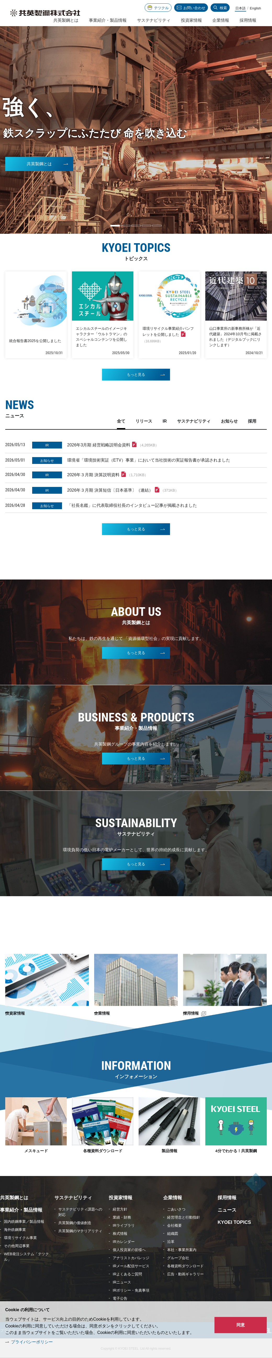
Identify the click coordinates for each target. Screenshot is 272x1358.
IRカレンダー (124, 1241)
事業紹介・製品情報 (108, 20)
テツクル (161, 8)
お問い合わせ (194, 8)
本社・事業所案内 (181, 1249)
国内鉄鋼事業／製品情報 (24, 1221)
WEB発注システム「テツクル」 (26, 1256)
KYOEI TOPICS (234, 1221)
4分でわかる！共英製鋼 (236, 1150)
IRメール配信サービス (131, 1265)
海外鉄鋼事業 (15, 1229)
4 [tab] (146, 225)
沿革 (170, 1241)
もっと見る (136, 390)
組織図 (172, 1233)
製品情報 (169, 1149)
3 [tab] (136, 225)
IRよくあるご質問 (127, 1273)
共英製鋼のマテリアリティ (80, 1230)
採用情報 (201, 1012)
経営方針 (120, 1208)
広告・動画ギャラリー (185, 1273)
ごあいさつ (176, 1208)
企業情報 (111, 1012)
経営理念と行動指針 (183, 1216)
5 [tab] (157, 225)
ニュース (227, 1209)
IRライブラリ (124, 1225)
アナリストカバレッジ (131, 1257)
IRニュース (122, 1281)
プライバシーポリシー (32, 1342)
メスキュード (36, 1149)
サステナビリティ (154, 20)
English (255, 8)
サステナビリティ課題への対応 (80, 1211)
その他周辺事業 (17, 1245)
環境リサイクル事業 (20, 1237)
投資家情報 (25, 1012)
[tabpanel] (136, 130)
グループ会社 (178, 1257)
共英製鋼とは (39, 165)
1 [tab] (115, 225)
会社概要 (174, 1225)
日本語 (240, 8)
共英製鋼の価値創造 (74, 1222)
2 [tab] (125, 225)
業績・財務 (122, 1216)
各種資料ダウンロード (102, 1149)
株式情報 (120, 1233)
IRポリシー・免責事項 (131, 1289)
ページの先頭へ (255, 1186)
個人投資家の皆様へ (129, 1249)
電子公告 (120, 1298)
